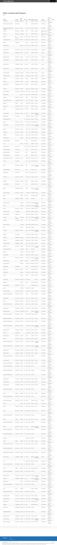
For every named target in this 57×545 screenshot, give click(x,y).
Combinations (53, 1)
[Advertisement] (28, 7)
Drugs (48, 1)
